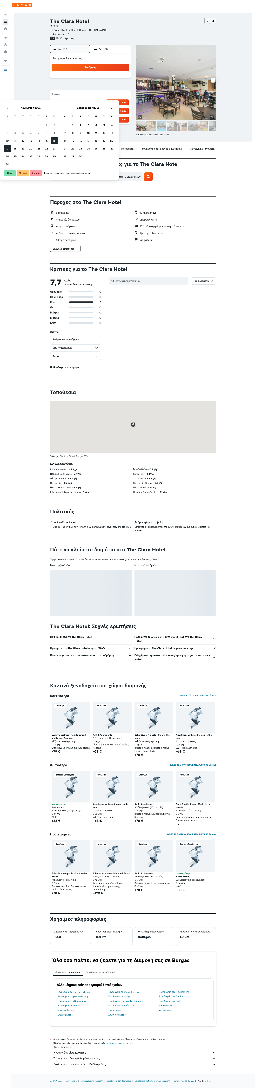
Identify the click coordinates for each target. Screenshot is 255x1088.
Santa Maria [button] (58, 807)
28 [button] (106, 110)
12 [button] (91, 95)
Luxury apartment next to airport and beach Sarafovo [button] (69, 736)
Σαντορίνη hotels (117, 1014)
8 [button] (114, 87)
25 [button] (83, 110)
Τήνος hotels (114, 1010)
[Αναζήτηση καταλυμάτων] (5, 22)
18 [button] (83, 102)
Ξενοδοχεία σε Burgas (184, 1081)
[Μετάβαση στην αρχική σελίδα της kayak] (22, 5)
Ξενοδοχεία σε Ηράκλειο (121, 1005)
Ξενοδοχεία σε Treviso (69, 1005)
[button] (5, 5)
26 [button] (90, 110)
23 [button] (122, 102)
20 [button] (98, 102)
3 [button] (75, 87)
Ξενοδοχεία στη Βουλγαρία (119, 1081)
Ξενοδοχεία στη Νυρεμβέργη (72, 1001)
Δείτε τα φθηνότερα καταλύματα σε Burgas (193, 764)
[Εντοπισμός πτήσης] (5, 44)
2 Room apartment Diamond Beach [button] (111, 873)
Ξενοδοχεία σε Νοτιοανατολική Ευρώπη (152, 1081)
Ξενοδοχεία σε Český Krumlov (123, 991)
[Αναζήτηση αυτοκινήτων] (5, 28)
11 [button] (83, 95)
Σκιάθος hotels (65, 1014)
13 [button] (99, 95)
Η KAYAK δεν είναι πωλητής (135, 1053)
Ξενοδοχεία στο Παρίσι (171, 996)
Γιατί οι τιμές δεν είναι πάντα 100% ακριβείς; (135, 1064)
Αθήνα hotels (165, 1005)
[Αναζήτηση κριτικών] (151, 281)
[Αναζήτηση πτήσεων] (5, 15)
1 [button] (114, 79)
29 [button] (114, 110)
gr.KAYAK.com (56, 1081)
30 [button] (122, 110)
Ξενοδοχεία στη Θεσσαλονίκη (73, 996)
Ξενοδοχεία (71, 1081)
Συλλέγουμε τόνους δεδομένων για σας (135, 1058)
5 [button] (91, 87)
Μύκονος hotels (66, 1010)
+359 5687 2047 (59, 33)
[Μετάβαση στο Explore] (5, 38)
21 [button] (106, 102)
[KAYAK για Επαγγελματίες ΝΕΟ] (5, 51)
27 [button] (98, 110)
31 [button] (75, 118)
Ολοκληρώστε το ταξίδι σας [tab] (100, 972)
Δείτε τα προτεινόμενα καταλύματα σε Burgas (191, 834)
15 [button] (114, 95)
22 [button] (114, 102)
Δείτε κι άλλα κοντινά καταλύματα (197, 695)
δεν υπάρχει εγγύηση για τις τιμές (118, 1043)
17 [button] (75, 102)
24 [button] (75, 110)
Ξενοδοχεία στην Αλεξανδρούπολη (126, 1001)
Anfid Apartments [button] (102, 734)
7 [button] (106, 87)
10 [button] (75, 95)
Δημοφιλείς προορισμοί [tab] (68, 972)
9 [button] (122, 87)
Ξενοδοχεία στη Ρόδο (170, 1001)
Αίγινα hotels (165, 1010)
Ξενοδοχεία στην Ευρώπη (92, 1081)
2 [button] (122, 79)
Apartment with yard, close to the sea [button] (194, 736)
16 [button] (122, 95)
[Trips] (5, 61)
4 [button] (83, 87)
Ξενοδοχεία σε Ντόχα (119, 996)
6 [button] (99, 87)
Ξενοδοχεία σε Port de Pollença (74, 991)
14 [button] (106, 95)
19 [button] (91, 102)
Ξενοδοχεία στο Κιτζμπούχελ (174, 991)
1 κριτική (68, 38)
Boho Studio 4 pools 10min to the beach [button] (152, 736)
